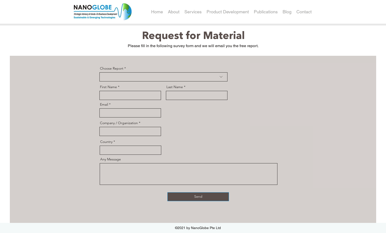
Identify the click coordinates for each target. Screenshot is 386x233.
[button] (227, 12)
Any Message (110, 159)
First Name (108, 87)
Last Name (174, 87)
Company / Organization (119, 123)
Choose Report (111, 68)
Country (106, 141)
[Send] (198, 196)
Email (104, 104)
